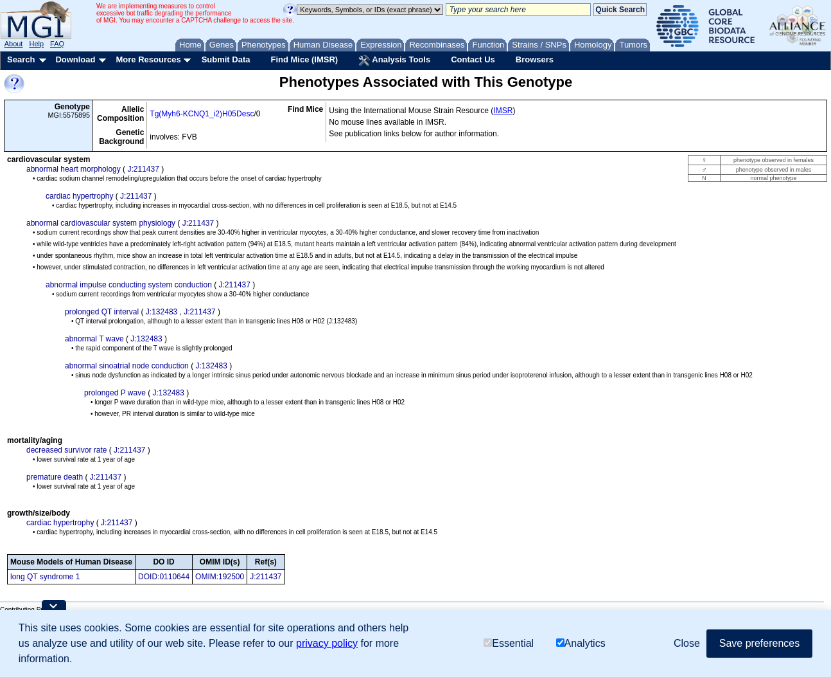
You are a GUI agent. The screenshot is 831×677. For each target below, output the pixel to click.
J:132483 (161, 311)
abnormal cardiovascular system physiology (100, 223)
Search (21, 59)
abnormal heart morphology (73, 169)
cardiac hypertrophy (79, 196)
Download (75, 59)
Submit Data (226, 59)
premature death (54, 477)
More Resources (148, 59)
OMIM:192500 (219, 576)
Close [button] (687, 643)
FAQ (57, 44)
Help (36, 44)
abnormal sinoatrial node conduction (127, 365)
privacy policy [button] (327, 643)
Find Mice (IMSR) (304, 59)
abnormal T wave (94, 338)
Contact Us (473, 59)
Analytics (581, 643)
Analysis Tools (394, 60)
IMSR (502, 110)
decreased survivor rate (66, 450)
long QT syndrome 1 (45, 576)
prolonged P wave (115, 392)
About (13, 44)
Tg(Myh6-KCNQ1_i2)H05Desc (202, 113)
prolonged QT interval (102, 311)
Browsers (535, 59)
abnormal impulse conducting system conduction (129, 284)
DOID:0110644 (163, 576)
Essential (509, 643)
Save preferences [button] (759, 643)
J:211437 (143, 169)
